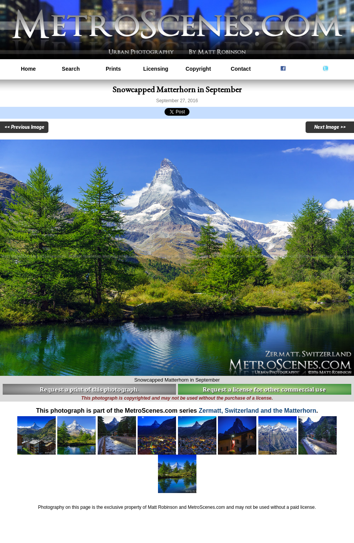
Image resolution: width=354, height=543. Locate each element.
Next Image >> (330, 127)
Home (28, 69)
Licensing (155, 69)
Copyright (198, 69)
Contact (241, 69)
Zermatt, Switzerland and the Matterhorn (257, 410)
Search (71, 69)
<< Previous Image (24, 127)
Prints (113, 69)
